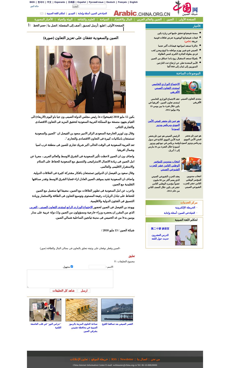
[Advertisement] (174, 270)
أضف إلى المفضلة (69, 25)
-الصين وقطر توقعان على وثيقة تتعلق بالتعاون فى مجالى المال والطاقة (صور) (80, 248)
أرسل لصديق (90, 25)
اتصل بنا (52, 25)
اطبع (102, 25)
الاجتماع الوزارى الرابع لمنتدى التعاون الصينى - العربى (61, 207)
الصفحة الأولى (115, 25)
